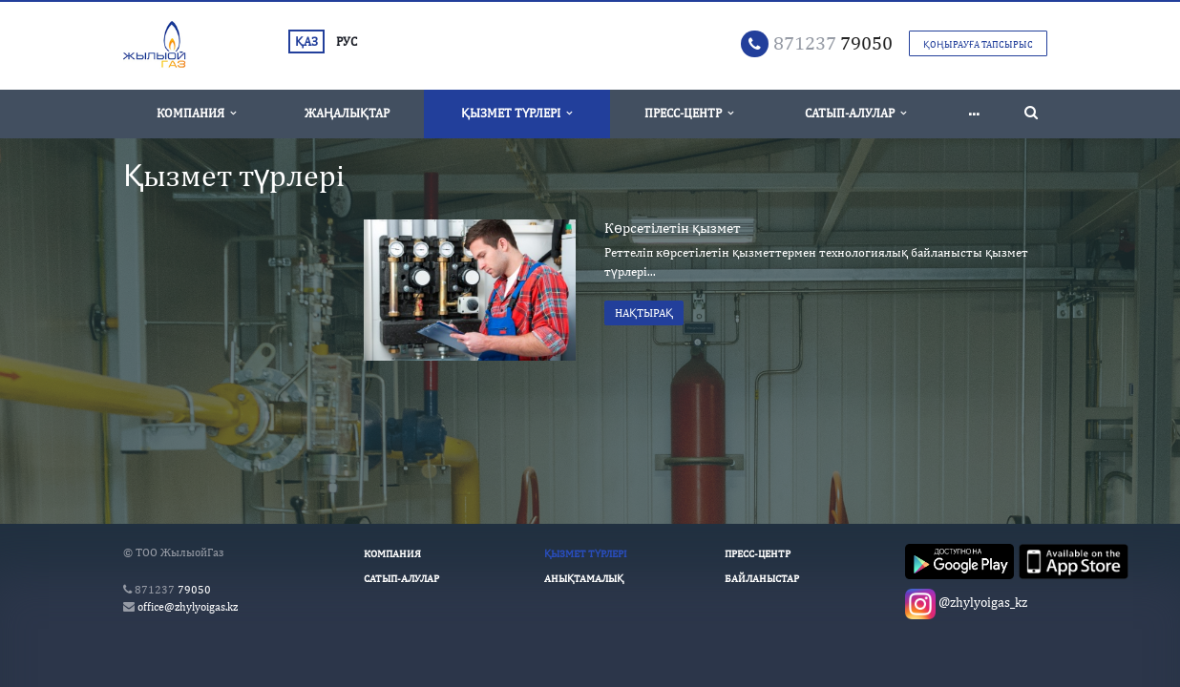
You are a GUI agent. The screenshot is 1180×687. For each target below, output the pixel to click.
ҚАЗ (306, 41)
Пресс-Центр (688, 113)
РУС (346, 41)
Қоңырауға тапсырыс (978, 44)
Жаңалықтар (347, 113)
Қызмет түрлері (516, 113)
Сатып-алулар (855, 113)
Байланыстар (762, 578)
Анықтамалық (583, 578)
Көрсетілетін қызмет (672, 227)
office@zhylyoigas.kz (187, 607)
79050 (833, 42)
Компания (196, 113)
